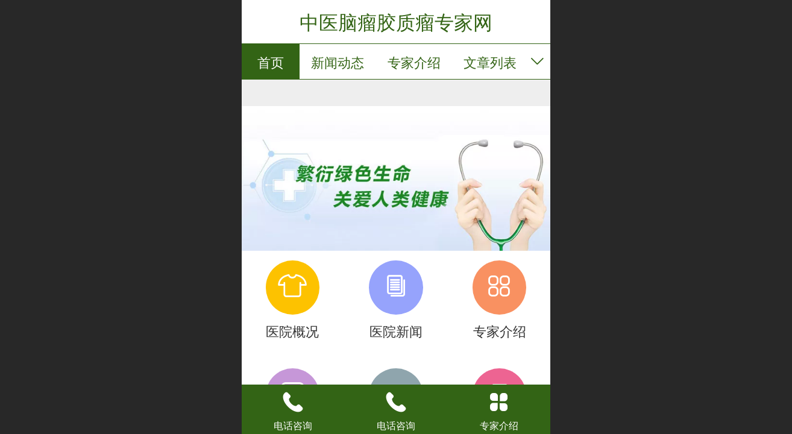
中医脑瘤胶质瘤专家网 (396, 23)
